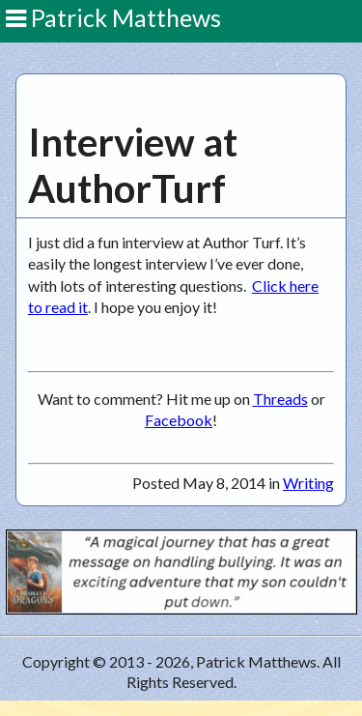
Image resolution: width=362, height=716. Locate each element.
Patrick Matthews (113, 17)
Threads (280, 398)
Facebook (178, 420)
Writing (308, 482)
